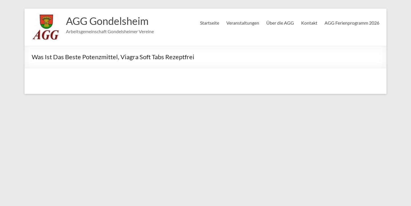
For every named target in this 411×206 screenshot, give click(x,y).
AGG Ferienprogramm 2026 (352, 22)
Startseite (209, 22)
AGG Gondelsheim (107, 21)
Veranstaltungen (242, 22)
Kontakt (309, 22)
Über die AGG (280, 22)
